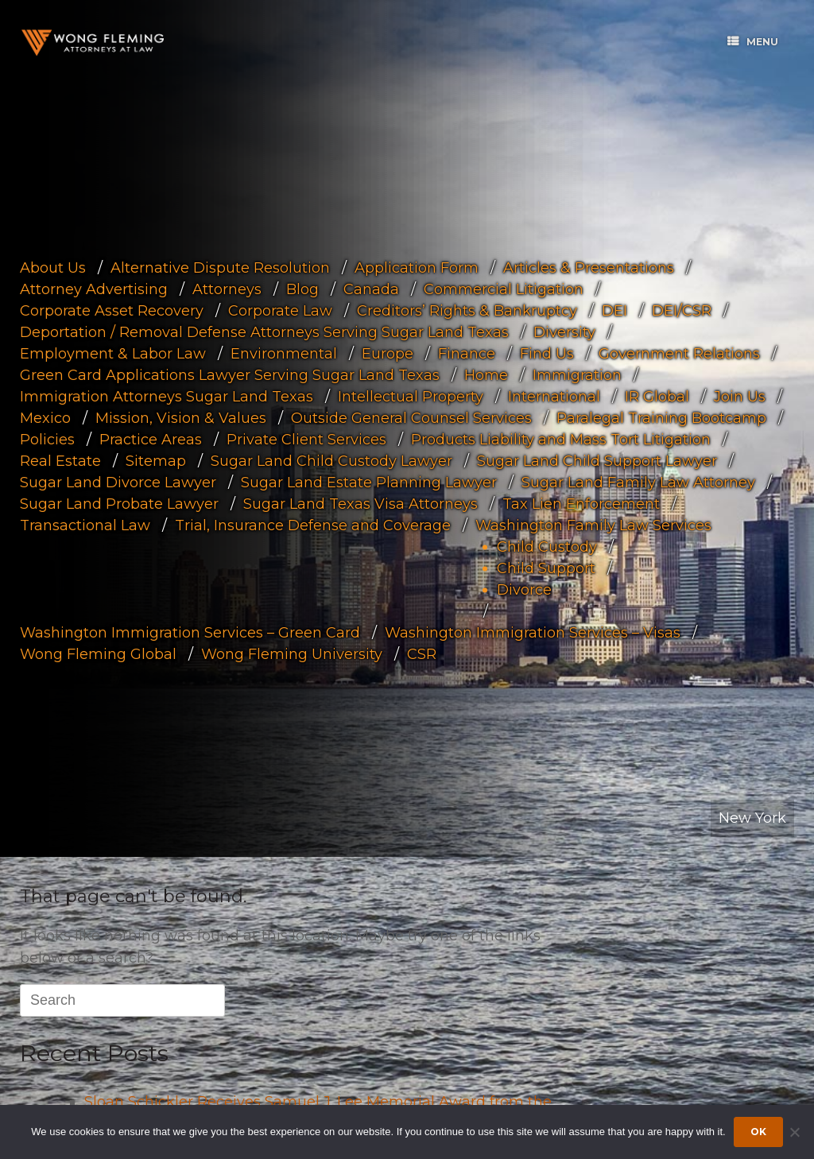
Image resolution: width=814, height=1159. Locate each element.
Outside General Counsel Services (411, 417)
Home (486, 374)
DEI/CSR (681, 310)
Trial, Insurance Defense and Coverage (313, 524)
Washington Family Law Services (593, 524)
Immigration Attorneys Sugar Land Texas (166, 396)
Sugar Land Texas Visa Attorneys (360, 503)
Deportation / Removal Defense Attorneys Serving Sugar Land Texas (264, 331)
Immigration (577, 374)
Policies (47, 439)
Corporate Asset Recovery (112, 310)
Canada (371, 288)
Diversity (564, 331)
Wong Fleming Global (98, 653)
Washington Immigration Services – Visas (532, 632)
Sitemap (156, 460)
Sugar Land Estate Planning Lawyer (369, 481)
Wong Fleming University (291, 653)
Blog (302, 288)
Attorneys (227, 288)
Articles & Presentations (588, 267)
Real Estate (60, 460)
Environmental (284, 353)
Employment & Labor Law (113, 353)
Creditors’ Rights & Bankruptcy (467, 310)
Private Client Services (306, 439)
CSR (421, 653)
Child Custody (547, 546)
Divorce (524, 589)
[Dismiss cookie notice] (794, 1132)
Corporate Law (280, 310)
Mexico (45, 417)
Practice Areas (150, 439)
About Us (53, 267)
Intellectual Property (410, 396)
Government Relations (679, 353)
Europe (387, 353)
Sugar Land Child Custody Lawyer (331, 460)
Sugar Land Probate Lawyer (119, 503)
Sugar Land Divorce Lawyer (118, 481)
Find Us (547, 353)
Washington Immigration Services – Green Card (190, 632)
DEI (614, 310)
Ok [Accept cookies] (758, 1132)
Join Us (740, 396)
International (554, 396)
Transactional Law (85, 524)
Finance (466, 353)
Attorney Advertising (94, 288)
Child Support (546, 567)
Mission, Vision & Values (180, 417)
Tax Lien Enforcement (581, 503)
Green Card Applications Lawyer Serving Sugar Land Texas (230, 374)
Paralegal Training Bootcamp (661, 417)
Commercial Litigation (503, 288)
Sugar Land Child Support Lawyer (597, 460)
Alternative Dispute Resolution (220, 267)
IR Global (657, 396)
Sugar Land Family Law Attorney (638, 481)
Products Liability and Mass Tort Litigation (561, 439)
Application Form (417, 267)
